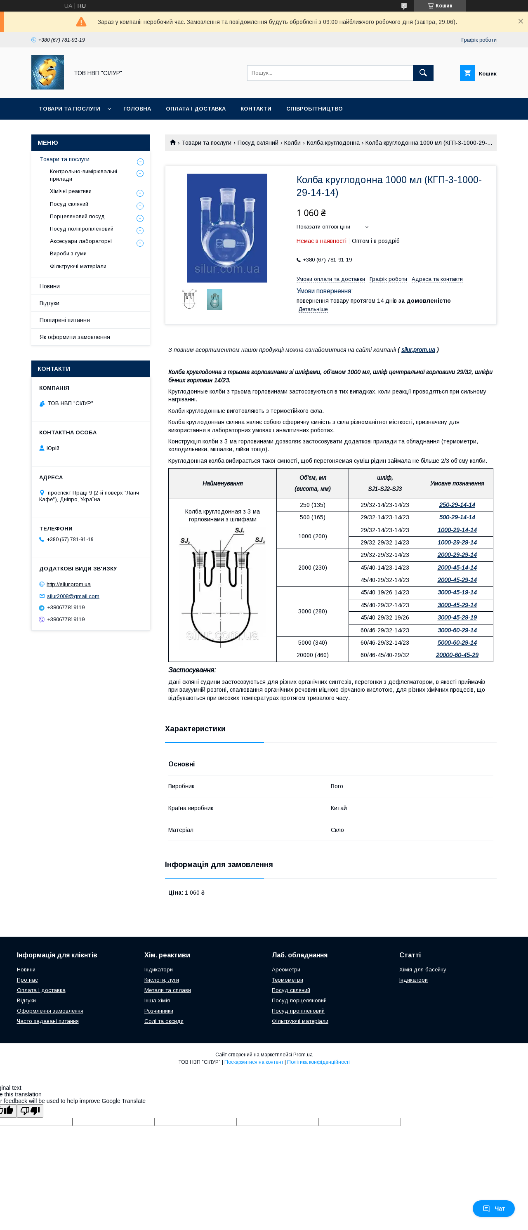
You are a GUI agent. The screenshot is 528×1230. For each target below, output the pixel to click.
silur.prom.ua (418, 349)
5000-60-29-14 (457, 642)
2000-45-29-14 (457, 580)
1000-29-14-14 (457, 530)
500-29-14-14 (457, 517)
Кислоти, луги (161, 980)
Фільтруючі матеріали (78, 266)
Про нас (27, 980)
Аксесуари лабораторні (81, 241)
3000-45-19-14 (457, 592)
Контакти (255, 109)
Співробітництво (314, 109)
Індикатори (158, 969)
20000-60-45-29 (457, 655)
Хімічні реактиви (71, 191)
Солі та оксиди (164, 1021)
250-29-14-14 (457, 505)
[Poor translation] (30, 1111)
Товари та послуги (69, 109)
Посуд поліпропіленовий (81, 229)
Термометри (287, 980)
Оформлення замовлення (50, 1011)
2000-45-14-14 (457, 567)
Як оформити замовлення (75, 337)
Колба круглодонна (333, 142)
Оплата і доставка (196, 109)
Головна (137, 109)
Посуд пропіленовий (298, 1011)
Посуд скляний (258, 142)
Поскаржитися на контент (253, 1062)
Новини (50, 286)
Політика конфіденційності (318, 1062)
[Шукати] (423, 73)
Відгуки (49, 303)
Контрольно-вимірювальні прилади (83, 175)
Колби (292, 142)
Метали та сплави (167, 990)
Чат (494, 1208)
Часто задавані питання (48, 1021)
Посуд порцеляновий (299, 1000)
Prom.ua (303, 1055)
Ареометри (286, 969)
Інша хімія (157, 1000)
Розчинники (158, 1011)
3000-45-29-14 (457, 605)
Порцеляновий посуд (77, 216)
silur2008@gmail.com (73, 596)
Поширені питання (65, 320)
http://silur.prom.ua (69, 584)
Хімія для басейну (422, 969)
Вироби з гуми (68, 253)
